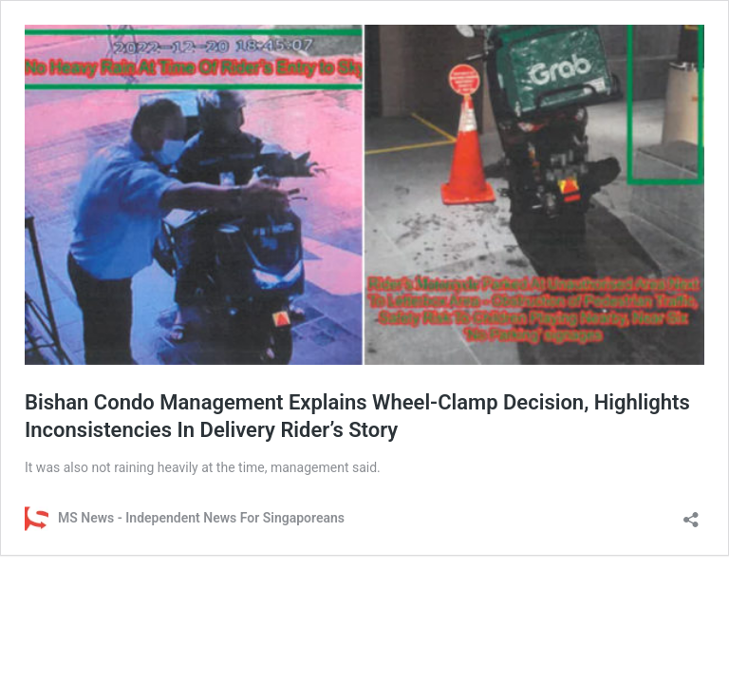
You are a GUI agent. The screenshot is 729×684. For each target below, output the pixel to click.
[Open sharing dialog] (691, 513)
